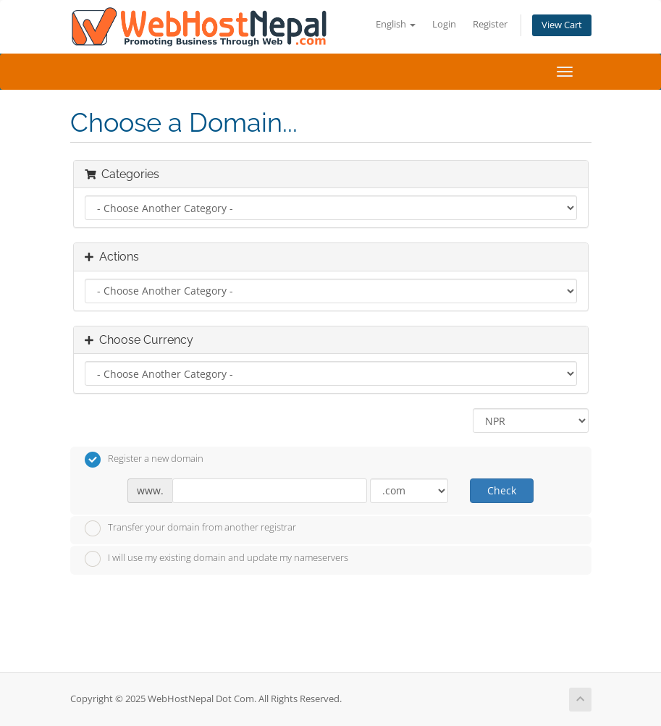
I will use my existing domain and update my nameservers (216, 559)
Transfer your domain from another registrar (190, 528)
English (396, 24)
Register (490, 24)
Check (501, 490)
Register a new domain (144, 460)
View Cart (562, 25)
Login (444, 24)
